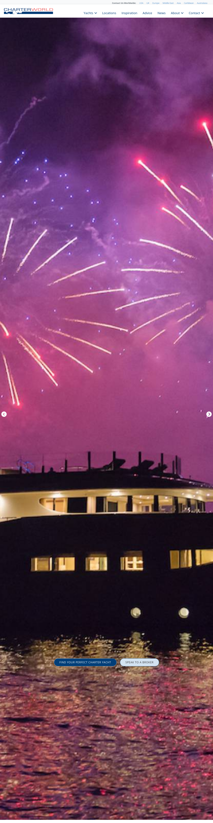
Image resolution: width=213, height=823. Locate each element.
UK (147, 2)
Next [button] (209, 414)
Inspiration (129, 12)
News (161, 12)
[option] (106, 411)
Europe (155, 2)
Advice (147, 12)
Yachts (88, 12)
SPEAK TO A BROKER (139, 662)
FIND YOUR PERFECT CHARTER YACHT (85, 662)
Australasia (202, 2)
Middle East (168, 2)
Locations (109, 12)
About (175, 12)
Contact (194, 12)
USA (141, 2)
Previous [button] (4, 414)
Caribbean (189, 2)
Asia (179, 2)
